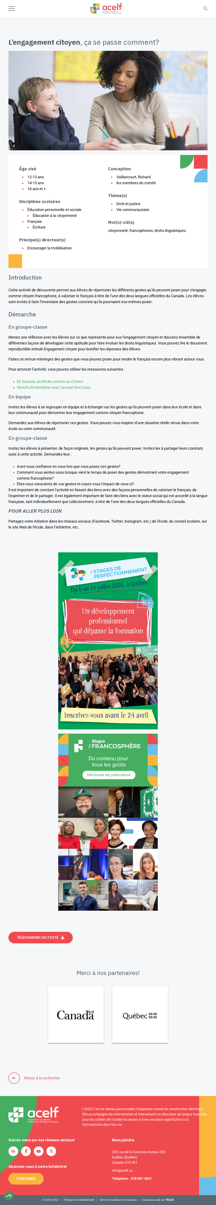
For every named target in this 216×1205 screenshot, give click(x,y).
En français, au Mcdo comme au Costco (50, 381)
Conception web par (158, 1199)
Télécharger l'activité (37, 937)
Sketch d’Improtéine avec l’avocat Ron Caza (53, 387)
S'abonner (26, 1179)
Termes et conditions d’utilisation (118, 1199)
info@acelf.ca (122, 1171)
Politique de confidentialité (79, 1199)
